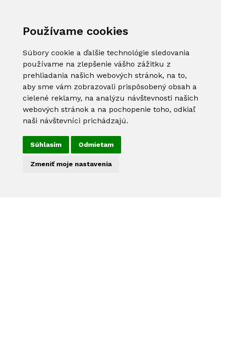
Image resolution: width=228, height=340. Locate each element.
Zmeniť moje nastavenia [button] (71, 164)
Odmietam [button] (96, 144)
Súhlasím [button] (45, 144)
